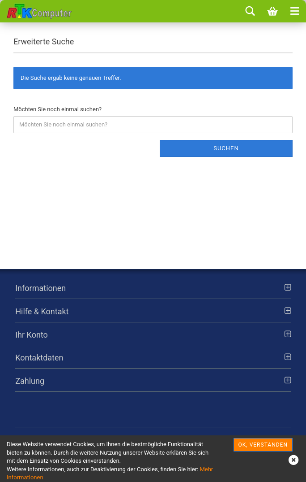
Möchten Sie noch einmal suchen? (57, 109)
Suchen (226, 148)
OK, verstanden (263, 445)
